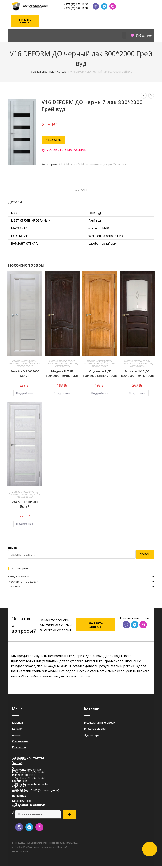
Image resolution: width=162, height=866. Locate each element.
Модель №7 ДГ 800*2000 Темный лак (62, 373)
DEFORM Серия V (69, 164)
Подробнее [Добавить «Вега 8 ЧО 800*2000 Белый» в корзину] (24, 393)
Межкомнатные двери (96, 164)
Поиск (12, 548)
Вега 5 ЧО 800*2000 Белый (24, 504)
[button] (25, 21)
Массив (16, 361)
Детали (81, 190)
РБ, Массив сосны (28, 365)
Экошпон (119, 164)
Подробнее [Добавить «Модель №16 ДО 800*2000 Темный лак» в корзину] (137, 393)
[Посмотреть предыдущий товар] (144, 96)
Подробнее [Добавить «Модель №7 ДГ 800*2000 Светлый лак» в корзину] (99, 393)
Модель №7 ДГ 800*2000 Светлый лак (100, 373)
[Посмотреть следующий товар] (151, 96)
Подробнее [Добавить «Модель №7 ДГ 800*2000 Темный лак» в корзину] (62, 393)
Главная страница (42, 71)
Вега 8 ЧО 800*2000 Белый (24, 373)
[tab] (81, 190)
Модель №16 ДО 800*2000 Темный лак (137, 373)
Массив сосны (29, 361)
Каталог (62, 71)
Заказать (53, 140)
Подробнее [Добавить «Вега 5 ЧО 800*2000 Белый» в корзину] (24, 523)
